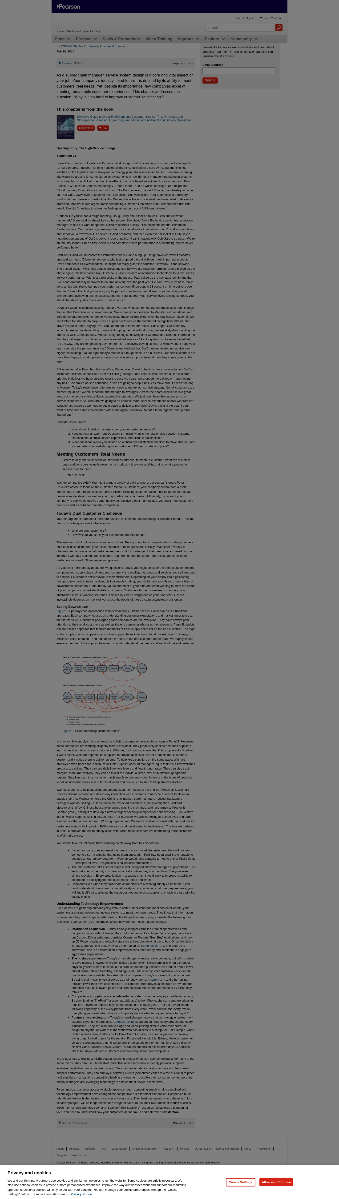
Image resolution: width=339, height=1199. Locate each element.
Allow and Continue (276, 1182)
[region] (169, 1182)
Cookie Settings (240, 1182)
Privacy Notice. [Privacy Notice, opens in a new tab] (82, 1194)
